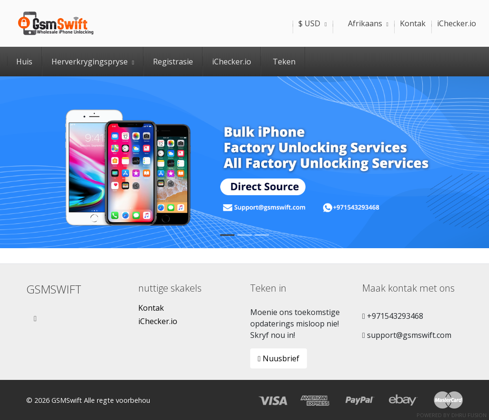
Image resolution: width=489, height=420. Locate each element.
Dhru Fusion (469, 415)
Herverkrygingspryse (92, 61)
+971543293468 (392, 316)
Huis (24, 61)
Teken (284, 61)
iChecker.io (231, 61)
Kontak (151, 308)
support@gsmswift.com (406, 335)
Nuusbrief (278, 358)
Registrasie (173, 61)
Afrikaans (363, 23)
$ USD (312, 23)
